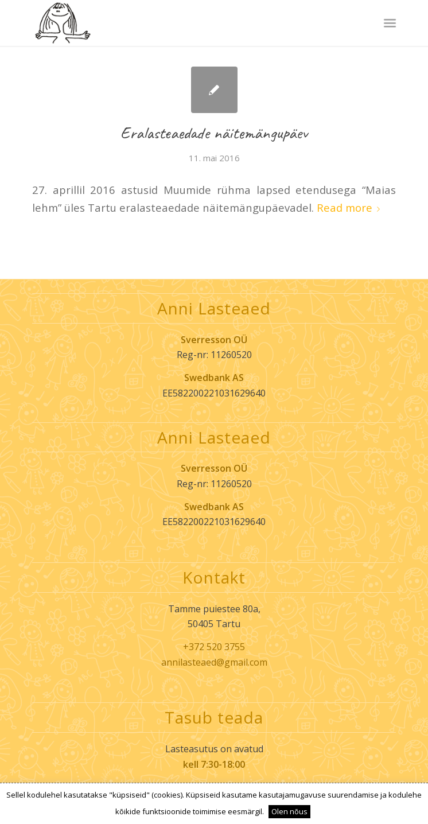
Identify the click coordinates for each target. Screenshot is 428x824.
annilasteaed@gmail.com (214, 662)
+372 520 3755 (214, 646)
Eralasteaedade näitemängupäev (214, 132)
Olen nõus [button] (289, 811)
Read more (350, 207)
